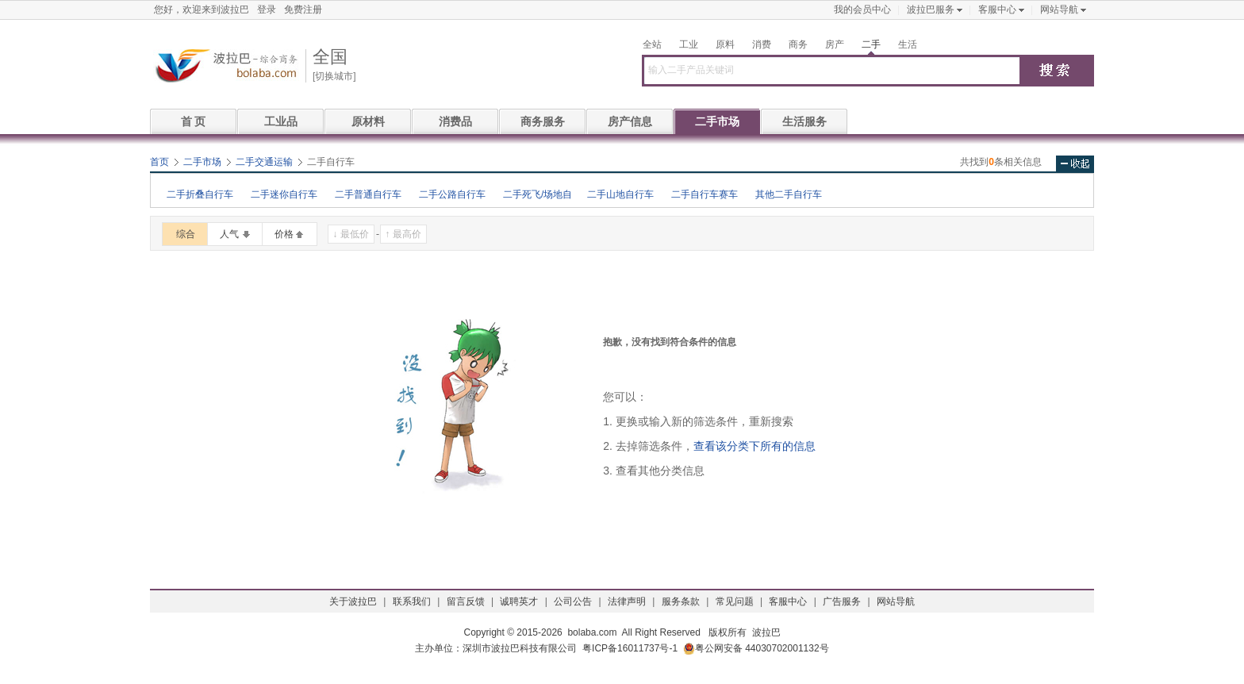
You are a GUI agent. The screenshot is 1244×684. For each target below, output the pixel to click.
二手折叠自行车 (200, 194)
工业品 (281, 121)
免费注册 (303, 9)
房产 (834, 44)
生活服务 (804, 121)
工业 (688, 44)
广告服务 (842, 601)
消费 (761, 44)
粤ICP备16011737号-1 (630, 648)
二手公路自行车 (452, 194)
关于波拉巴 (353, 601)
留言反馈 (466, 601)
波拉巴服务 (930, 9)
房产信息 (630, 121)
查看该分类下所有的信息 (754, 446)
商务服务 (542, 121)
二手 (871, 44)
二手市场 (717, 121)
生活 (907, 44)
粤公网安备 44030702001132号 (756, 649)
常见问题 (735, 601)
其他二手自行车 (788, 194)
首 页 (193, 121)
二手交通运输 (264, 161)
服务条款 (681, 601)
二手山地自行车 (620, 194)
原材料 (368, 121)
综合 (185, 234)
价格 (284, 234)
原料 (725, 44)
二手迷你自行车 (284, 194)
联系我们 (412, 601)
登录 (266, 9)
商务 (798, 44)
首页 (159, 161)
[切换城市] (334, 76)
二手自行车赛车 (704, 194)
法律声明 (627, 601)
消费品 (455, 121)
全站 (652, 44)
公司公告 (573, 601)
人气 (229, 234)
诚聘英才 (519, 601)
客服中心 (997, 9)
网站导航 (1059, 9)
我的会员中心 (862, 9)
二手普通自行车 (368, 194)
